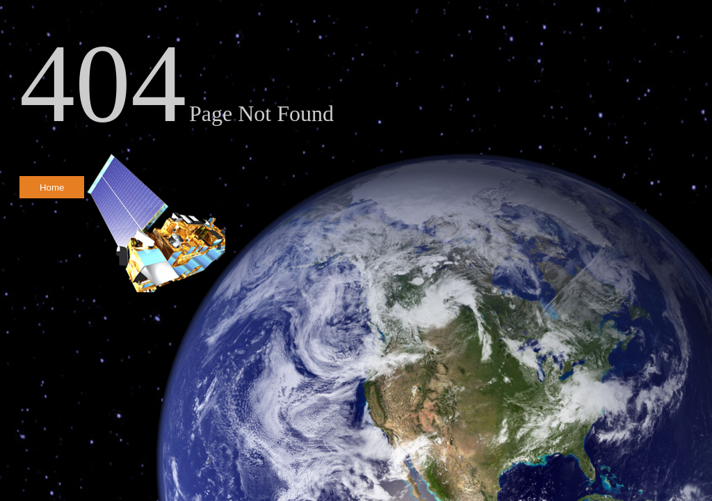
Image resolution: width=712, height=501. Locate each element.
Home (52, 187)
